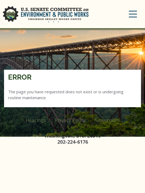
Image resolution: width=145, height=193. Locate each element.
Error (19, 77)
